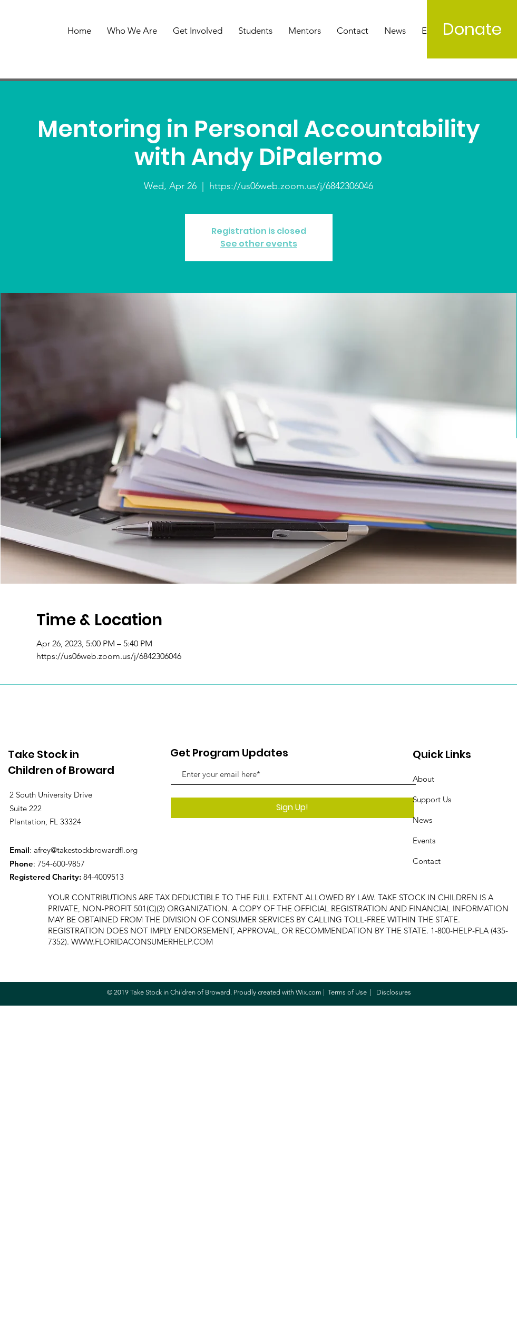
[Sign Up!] (292, 808)
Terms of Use (347, 992)
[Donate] (472, 29)
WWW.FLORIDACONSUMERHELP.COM (142, 942)
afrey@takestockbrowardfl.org (86, 850)
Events (424, 840)
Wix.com (308, 992)
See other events (258, 244)
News (422, 820)
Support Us (432, 799)
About (423, 779)
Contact (427, 861)
